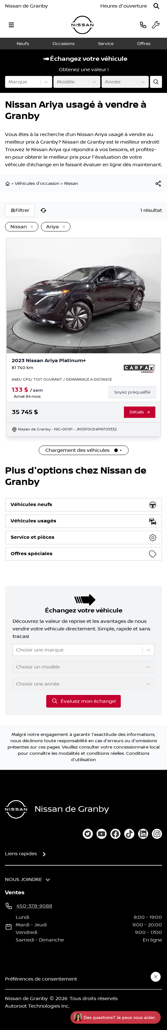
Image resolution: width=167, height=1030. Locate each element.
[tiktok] (129, 834)
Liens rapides (21, 853)
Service (106, 43)
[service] (155, 25)
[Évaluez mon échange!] (156, 82)
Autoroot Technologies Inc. (37, 1006)
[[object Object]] (158, 183)
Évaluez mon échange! (83, 700)
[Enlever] (30, 227)
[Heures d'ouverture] (123, 6)
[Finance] (134, 392)
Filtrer (19, 210)
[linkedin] (143, 834)
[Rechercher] (156, 6)
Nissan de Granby (26, 6)
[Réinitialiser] (43, 210)
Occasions (64, 43)
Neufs (23, 43)
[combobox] (9, 82)
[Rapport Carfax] (139, 369)
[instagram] (157, 834)
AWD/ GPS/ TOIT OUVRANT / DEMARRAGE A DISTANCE (62, 379)
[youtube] (102, 834)
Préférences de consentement (41, 979)
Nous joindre (23, 879)
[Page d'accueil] (16, 809)
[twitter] (88, 834)
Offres (143, 43)
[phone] (143, 24)
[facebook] (115, 834)
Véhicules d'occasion (37, 183)
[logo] (82, 25)
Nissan (71, 183)
